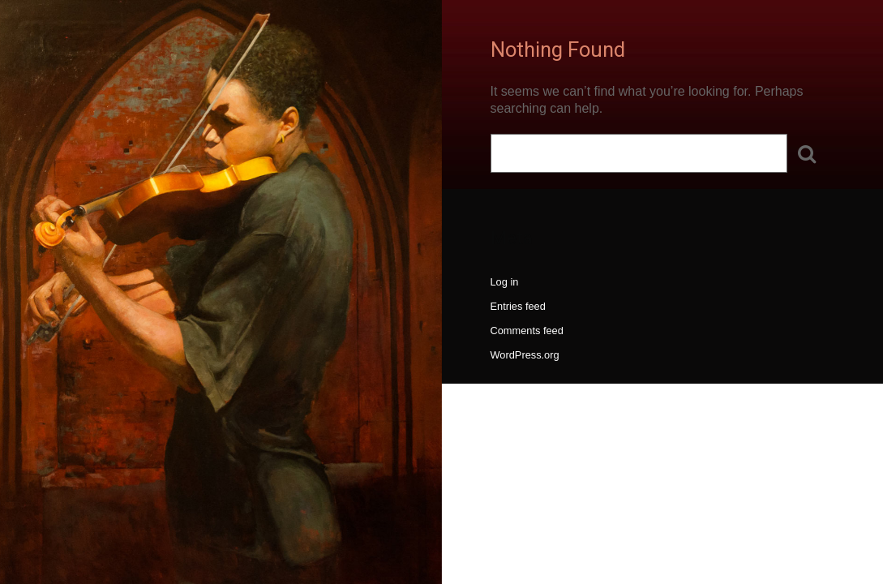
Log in (505, 282)
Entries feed (518, 306)
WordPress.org (525, 355)
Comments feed (527, 330)
